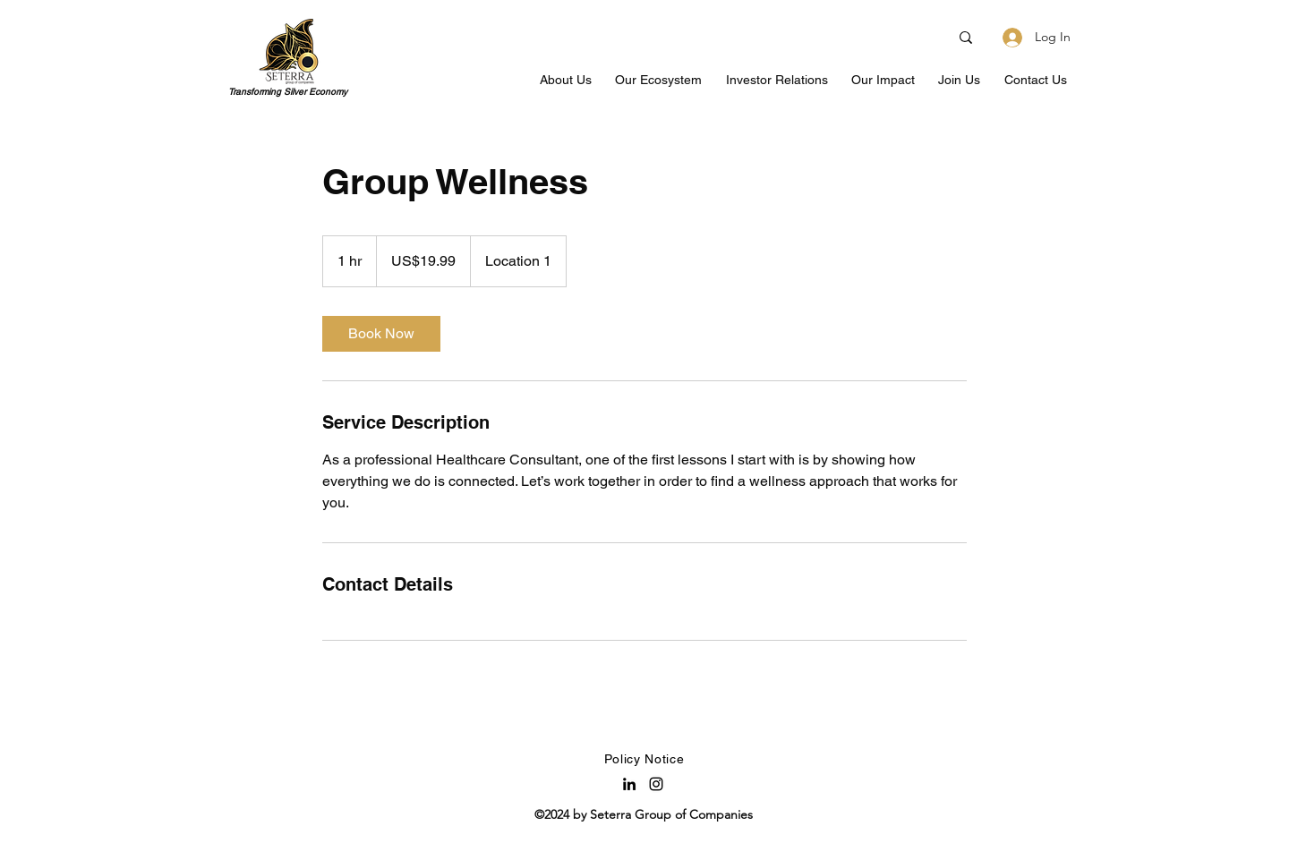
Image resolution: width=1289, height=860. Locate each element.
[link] (381, 334)
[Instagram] (656, 784)
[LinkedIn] (629, 784)
